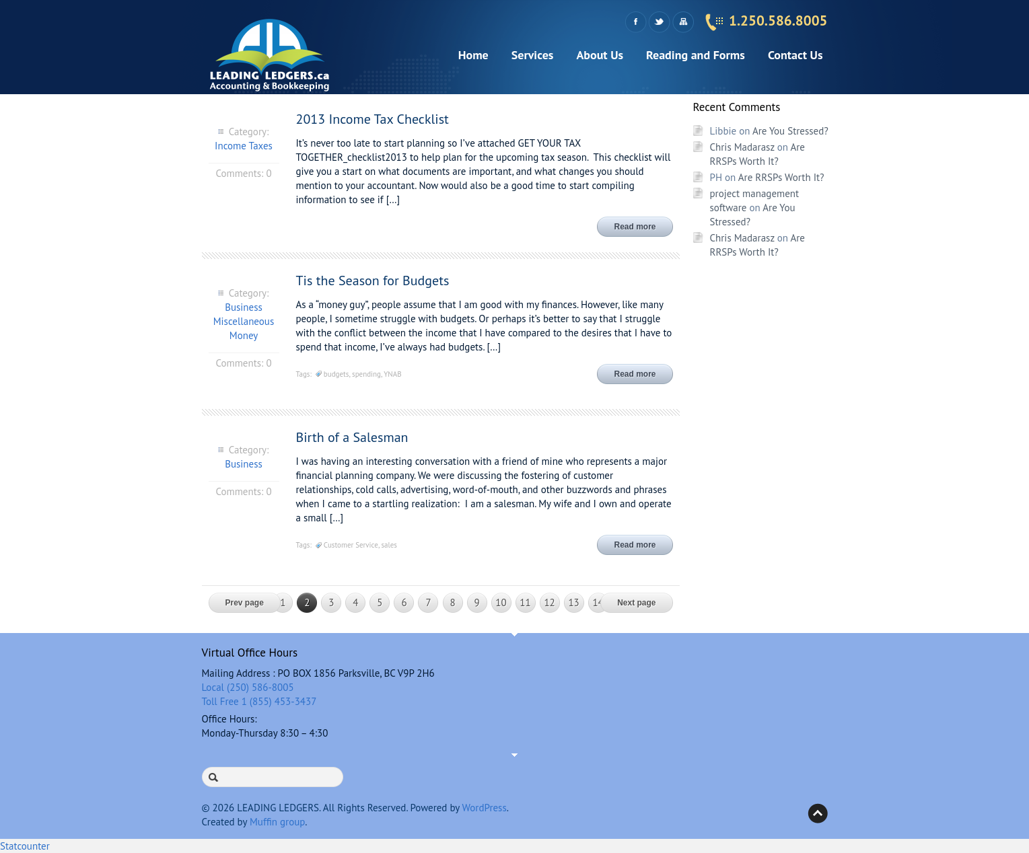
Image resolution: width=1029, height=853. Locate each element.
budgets (336, 374)
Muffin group (277, 821)
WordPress (484, 807)
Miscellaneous (244, 321)
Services (532, 55)
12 (549, 602)
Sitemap (683, 22)
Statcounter (25, 846)
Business (243, 307)
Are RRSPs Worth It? (781, 177)
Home (473, 55)
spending (366, 374)
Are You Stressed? (790, 130)
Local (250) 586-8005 (248, 687)
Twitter (659, 22)
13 (573, 602)
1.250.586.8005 (778, 20)
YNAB (392, 374)
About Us (599, 55)
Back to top (818, 813)
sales (389, 545)
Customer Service (351, 545)
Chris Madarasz (742, 147)
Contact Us (795, 55)
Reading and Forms (695, 55)
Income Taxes (244, 145)
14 (597, 602)
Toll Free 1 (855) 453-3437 (259, 701)
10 (500, 602)
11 (525, 602)
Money (243, 335)
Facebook (636, 22)
